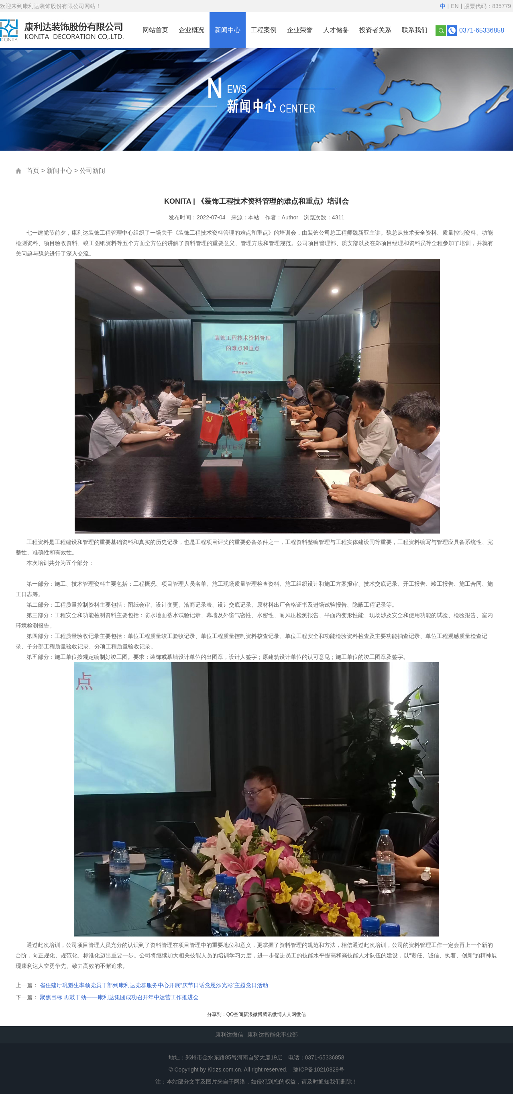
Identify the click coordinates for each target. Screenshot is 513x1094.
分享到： (216, 1014)
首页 (32, 170)
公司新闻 (92, 170)
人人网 (289, 1014)
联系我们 (415, 30)
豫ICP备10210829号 (318, 1069)
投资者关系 (375, 30)
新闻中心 (227, 30)
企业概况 (191, 30)
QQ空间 (235, 1014)
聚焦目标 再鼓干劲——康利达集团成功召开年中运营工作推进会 (119, 997)
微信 (301, 1014)
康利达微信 (229, 1034)
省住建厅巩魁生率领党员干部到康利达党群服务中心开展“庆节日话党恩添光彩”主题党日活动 (154, 985)
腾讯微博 (272, 1014)
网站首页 (155, 30)
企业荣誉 (300, 30)
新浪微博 (253, 1014)
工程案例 (264, 30)
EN (454, 6)
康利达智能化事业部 (272, 1034)
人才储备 (336, 30)
